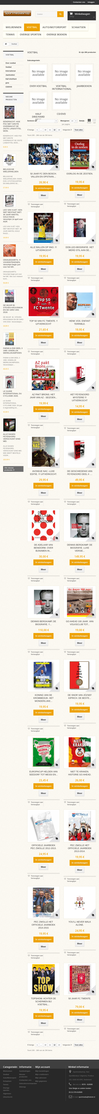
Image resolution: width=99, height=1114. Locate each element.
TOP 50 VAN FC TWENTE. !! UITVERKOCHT (43, 322)
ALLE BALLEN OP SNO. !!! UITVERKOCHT (43, 248)
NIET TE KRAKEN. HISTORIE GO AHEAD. (79, 773)
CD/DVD (9, 87)
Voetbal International (11, 69)
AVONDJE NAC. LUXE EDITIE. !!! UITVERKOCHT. (43, 472)
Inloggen (91, 2)
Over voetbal (11, 63)
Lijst (94, 121)
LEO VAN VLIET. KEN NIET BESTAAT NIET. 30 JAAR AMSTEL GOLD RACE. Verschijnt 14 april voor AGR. (13, 216)
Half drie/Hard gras (11, 81)
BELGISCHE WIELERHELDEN (10, 170)
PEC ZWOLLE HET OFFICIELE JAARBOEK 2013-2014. (80, 848)
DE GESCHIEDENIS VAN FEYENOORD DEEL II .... (79, 472)
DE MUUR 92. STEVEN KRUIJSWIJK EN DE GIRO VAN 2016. (13, 308)
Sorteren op (32, 121)
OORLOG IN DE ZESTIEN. (79, 174)
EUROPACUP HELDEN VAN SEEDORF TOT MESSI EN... (43, 773)
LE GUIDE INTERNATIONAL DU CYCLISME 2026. (12, 393)
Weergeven (64, 121)
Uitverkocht (7, 1097)
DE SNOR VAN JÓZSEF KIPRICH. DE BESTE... (80, 696)
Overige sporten (30, 34)
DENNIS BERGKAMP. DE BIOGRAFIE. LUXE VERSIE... (79, 548)
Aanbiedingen (24, 1071)
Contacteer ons (79, 2)
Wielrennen (13, 27)
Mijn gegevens (41, 1081)
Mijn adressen (41, 1078)
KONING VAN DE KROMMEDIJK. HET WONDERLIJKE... (43, 698)
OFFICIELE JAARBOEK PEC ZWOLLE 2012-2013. (43, 847)
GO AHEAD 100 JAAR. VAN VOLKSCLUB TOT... (79, 623)
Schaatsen (79, 27)
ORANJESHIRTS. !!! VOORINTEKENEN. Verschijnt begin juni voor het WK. (12, 263)
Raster (89, 121)
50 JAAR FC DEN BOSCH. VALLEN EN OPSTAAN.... (43, 175)
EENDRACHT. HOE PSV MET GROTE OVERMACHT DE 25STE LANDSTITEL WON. (12, 126)
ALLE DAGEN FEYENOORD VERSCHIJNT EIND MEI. (11, 437)
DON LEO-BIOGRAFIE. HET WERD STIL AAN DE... (80, 248)
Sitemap (22, 1087)
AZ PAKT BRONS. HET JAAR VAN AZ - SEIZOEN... (43, 396)
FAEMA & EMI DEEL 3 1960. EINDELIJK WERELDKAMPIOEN (12, 350)
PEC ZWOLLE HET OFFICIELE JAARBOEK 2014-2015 (43, 925)
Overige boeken (57, 34)
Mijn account (42, 1066)
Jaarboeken (10, 75)
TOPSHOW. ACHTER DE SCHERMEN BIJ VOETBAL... (43, 1001)
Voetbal (32, 27)
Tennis (10, 34)
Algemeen (7, 1094)
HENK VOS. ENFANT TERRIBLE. (79, 322)
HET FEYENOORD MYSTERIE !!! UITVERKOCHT (79, 397)
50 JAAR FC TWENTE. (79, 998)
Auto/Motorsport (54, 27)
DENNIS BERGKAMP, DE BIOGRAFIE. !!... (43, 623)
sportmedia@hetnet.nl (87, 1097)
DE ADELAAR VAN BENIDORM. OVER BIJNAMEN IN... (43, 548)
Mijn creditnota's (42, 1074)
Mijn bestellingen (42, 1071)
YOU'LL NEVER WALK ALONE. (79, 923)
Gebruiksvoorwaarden (28, 1083)
